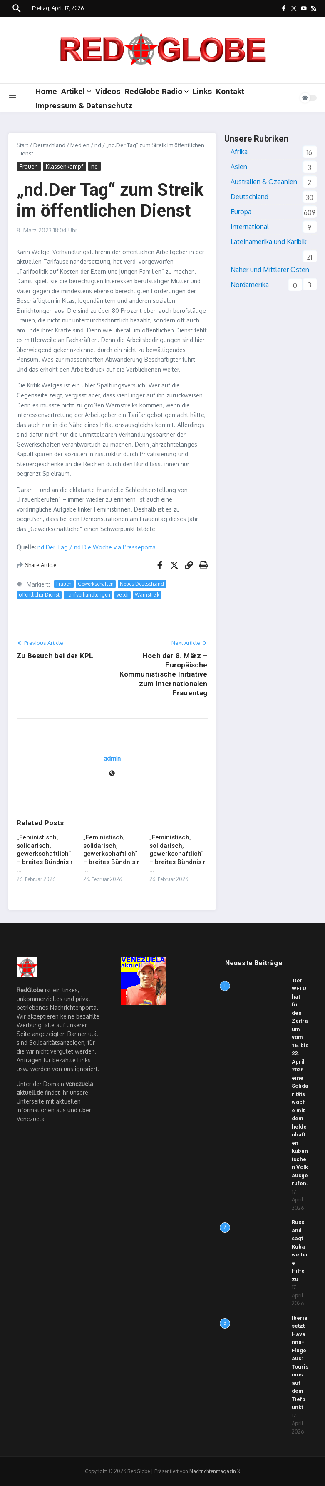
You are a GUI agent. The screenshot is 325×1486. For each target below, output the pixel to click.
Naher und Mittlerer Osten (270, 269)
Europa (241, 211)
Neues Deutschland (142, 584)
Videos (107, 91)
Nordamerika (250, 284)
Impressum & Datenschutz (84, 105)
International (250, 226)
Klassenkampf (64, 166)
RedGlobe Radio (156, 91)
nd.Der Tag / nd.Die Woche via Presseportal (97, 547)
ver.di (123, 595)
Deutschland (49, 145)
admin (112, 758)
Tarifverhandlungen (88, 595)
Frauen (29, 166)
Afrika (239, 151)
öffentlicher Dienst (39, 595)
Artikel (76, 91)
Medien (79, 145)
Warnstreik (147, 595)
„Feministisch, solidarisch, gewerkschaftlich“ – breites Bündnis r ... (45, 854)
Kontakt (230, 91)
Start (22, 145)
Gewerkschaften (96, 584)
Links (202, 91)
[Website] (112, 773)
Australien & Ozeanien (264, 181)
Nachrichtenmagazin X (214, 1471)
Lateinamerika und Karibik (269, 241)
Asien (239, 166)
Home (46, 91)
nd (97, 145)
